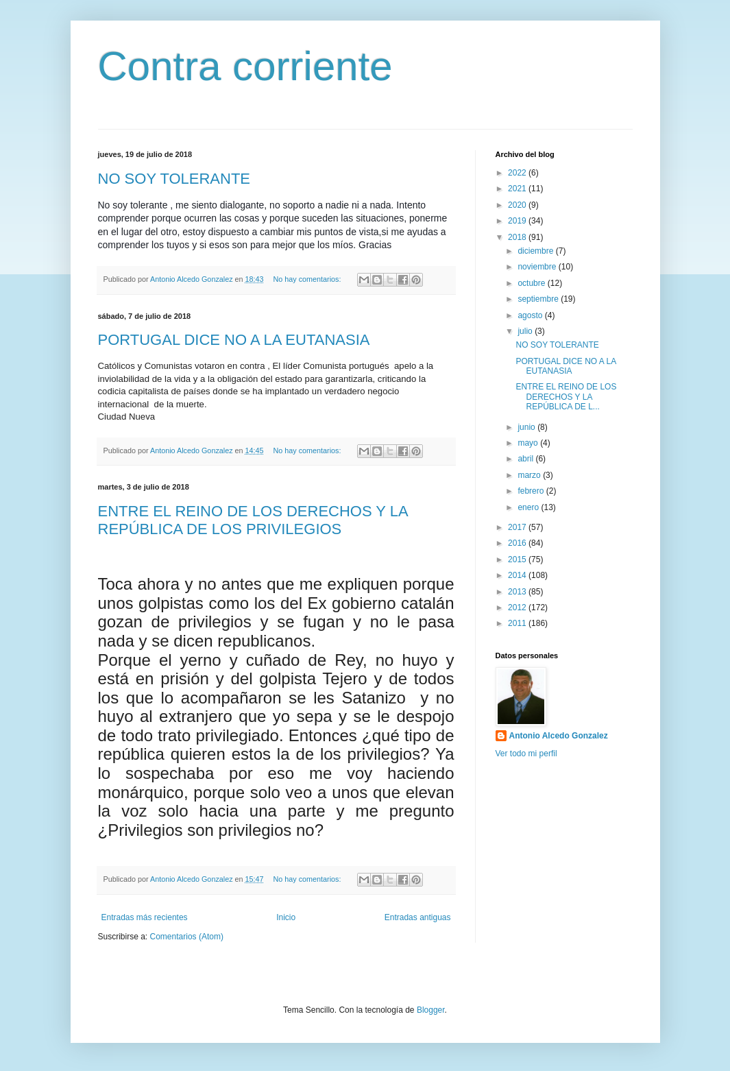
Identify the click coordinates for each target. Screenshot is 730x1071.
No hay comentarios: (308, 279)
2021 (518, 188)
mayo (529, 443)
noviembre (538, 267)
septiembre (539, 299)
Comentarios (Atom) (186, 936)
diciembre (536, 251)
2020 (518, 205)
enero (529, 507)
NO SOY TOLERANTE (174, 178)
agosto (531, 315)
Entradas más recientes (144, 917)
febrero (532, 491)
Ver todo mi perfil (526, 753)
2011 (518, 623)
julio (526, 331)
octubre (532, 283)
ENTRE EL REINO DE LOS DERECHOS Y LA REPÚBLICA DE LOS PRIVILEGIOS (253, 520)
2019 (518, 221)
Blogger (431, 1010)
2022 (518, 173)
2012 (518, 607)
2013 (518, 592)
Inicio (285, 917)
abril (526, 459)
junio (527, 427)
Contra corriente (245, 66)
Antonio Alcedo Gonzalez (558, 736)
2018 (518, 237)
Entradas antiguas (418, 917)
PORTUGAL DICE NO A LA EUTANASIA (234, 339)
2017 (518, 527)
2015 (518, 559)
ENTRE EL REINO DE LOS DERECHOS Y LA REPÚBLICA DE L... (565, 396)
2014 (518, 575)
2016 (518, 543)
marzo (530, 475)
